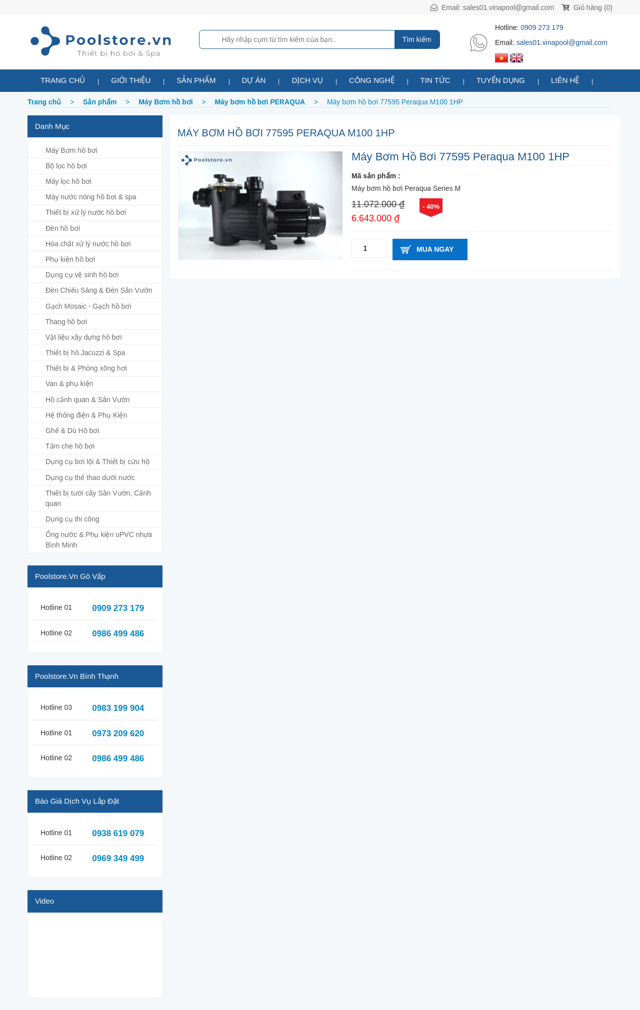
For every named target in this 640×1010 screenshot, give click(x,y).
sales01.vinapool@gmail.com (508, 7)
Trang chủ (62, 80)
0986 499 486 (118, 633)
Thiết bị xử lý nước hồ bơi (86, 212)
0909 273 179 (542, 27)
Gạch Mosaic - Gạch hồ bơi (89, 306)
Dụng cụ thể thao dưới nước (90, 478)
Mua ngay (435, 249)
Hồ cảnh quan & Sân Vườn (88, 400)
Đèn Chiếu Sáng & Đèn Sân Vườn (99, 290)
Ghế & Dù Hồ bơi (72, 431)
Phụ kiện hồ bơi (70, 259)
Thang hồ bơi (66, 322)
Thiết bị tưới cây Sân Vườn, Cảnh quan (98, 498)
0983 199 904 (118, 708)
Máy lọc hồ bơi (69, 181)
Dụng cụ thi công (73, 519)
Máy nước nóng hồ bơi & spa (91, 197)
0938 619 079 (118, 833)
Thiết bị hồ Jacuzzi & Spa (85, 353)
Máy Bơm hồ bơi (72, 150)
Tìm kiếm (417, 39)
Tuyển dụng (500, 80)
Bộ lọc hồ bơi (66, 166)
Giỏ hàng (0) (587, 7)
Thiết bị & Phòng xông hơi (86, 368)
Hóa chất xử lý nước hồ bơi (88, 244)
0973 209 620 (118, 733)
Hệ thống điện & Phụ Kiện (86, 415)
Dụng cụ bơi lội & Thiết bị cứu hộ (98, 462)
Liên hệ (565, 80)
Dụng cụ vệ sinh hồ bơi (82, 275)
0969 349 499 (118, 858)
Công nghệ (371, 80)
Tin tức (435, 80)
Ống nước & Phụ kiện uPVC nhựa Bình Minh (99, 539)
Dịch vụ (307, 80)
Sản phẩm (196, 80)
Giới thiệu (130, 80)
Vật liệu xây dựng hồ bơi (84, 337)
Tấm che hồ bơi (70, 446)
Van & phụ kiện (69, 384)
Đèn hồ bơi (63, 228)
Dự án (254, 80)
